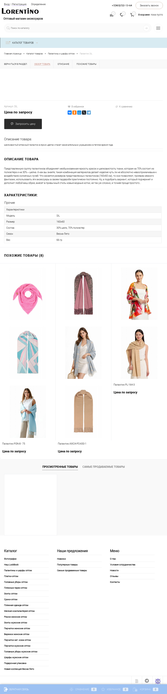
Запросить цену (23, 123)
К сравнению (123, 106)
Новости (114, 568)
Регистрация (19, 4)
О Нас (113, 557)
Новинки (61, 557)
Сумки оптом (10, 597)
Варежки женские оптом (16, 632)
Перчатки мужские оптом (17, 644)
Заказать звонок (149, 5)
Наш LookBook (11, 563)
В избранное (76, 106)
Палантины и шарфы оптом (18, 568)
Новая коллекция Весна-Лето (19, 667)
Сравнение (83, 689)
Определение (38, 4)
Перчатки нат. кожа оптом (17, 638)
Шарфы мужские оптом (16, 655)
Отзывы (114, 574)
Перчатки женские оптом (17, 626)
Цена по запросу (18, 112)
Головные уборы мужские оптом (20, 650)
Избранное (114, 689)
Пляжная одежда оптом (16, 603)
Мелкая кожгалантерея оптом (19, 609)
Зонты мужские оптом (15, 621)
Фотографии (10, 557)
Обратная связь (16, 689)
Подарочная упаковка (15, 661)
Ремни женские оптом (15, 615)
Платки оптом (11, 574)
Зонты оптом (10, 592)
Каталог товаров (22, 42)
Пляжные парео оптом (15, 586)
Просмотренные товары (60, 465)
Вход (7, 4)
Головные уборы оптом (16, 580)
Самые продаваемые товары (103, 465)
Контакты (115, 580)
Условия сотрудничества (122, 563)
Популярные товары (67, 563)
